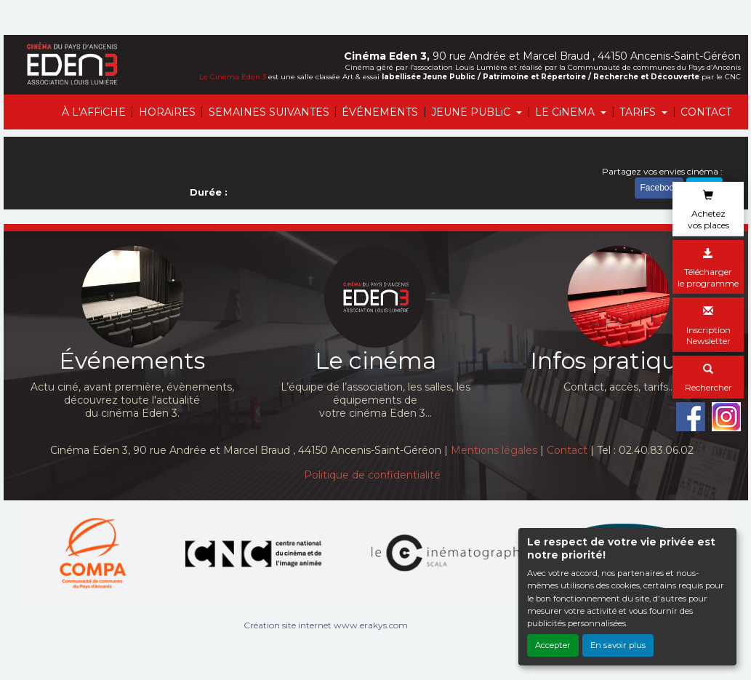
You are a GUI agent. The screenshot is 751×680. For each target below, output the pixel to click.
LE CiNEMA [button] (566, 112)
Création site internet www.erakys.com (326, 625)
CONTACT (705, 112)
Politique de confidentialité (372, 474)
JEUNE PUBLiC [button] (472, 112)
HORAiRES (167, 112)
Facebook (659, 188)
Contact (567, 450)
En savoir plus (618, 645)
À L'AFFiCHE (94, 112)
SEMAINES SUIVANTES (269, 112)
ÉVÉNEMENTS (380, 112)
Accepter (553, 645)
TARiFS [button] (639, 112)
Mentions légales (494, 450)
